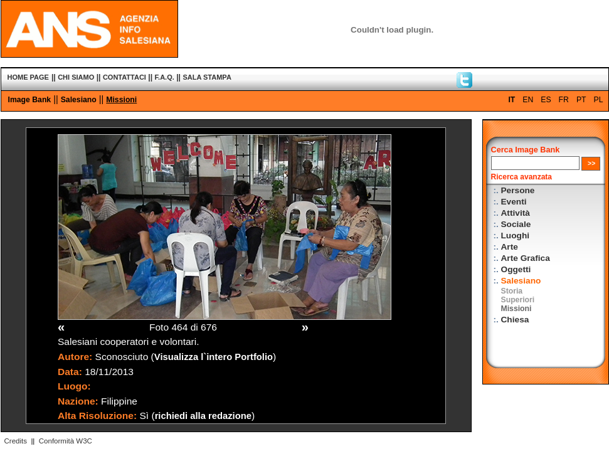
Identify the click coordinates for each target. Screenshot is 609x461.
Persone (518, 190)
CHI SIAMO (76, 77)
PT (581, 99)
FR (564, 99)
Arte (509, 247)
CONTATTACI (124, 77)
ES (546, 99)
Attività (515, 213)
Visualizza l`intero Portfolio (213, 357)
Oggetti (516, 269)
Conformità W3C (65, 441)
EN (527, 99)
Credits (15, 441)
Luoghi (515, 235)
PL (598, 99)
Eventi (514, 201)
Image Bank (29, 99)
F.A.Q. (164, 77)
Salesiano (79, 99)
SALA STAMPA (207, 77)
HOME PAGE (28, 77)
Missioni (121, 99)
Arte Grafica (525, 258)
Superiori (518, 299)
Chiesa (515, 319)
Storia (512, 291)
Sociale (516, 224)
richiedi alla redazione (203, 416)
